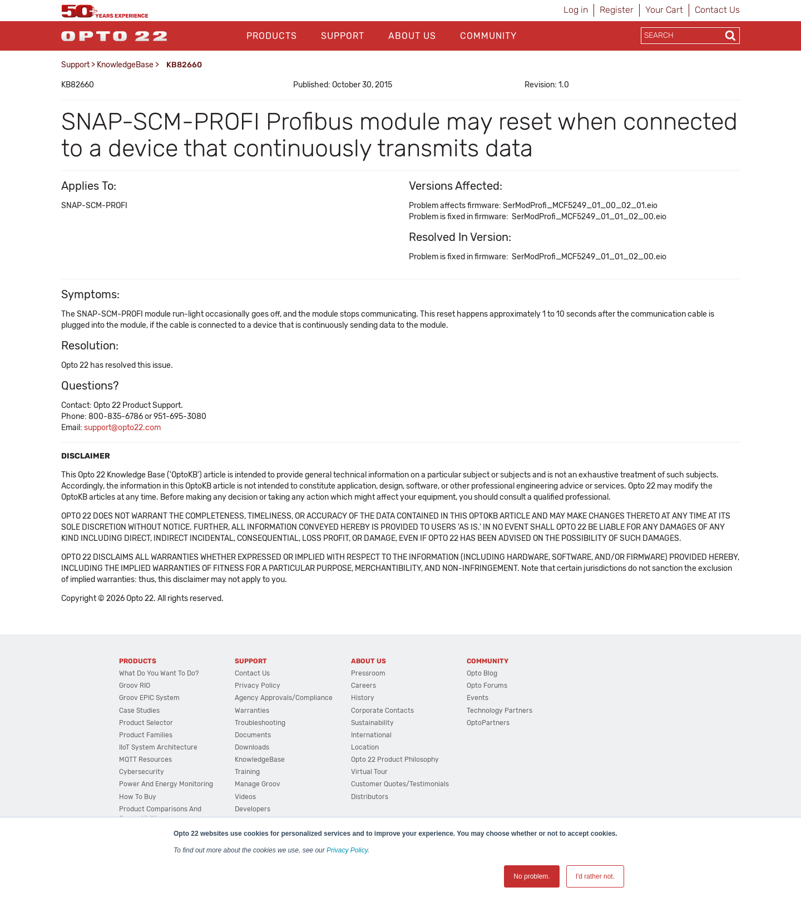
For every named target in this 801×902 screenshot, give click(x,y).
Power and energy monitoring (166, 784)
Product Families (145, 735)
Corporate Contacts (382, 710)
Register (617, 9)
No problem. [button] (531, 876)
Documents (253, 735)
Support (342, 36)
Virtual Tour (369, 772)
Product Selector (146, 723)
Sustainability (372, 723)
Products (271, 36)
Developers (252, 809)
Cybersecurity (141, 772)
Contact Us (717, 9)
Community (488, 36)
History (362, 698)
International (371, 735)
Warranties (252, 710)
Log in (575, 9)
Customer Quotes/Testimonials (400, 784)
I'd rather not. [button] (595, 876)
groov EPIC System (149, 698)
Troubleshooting (260, 723)
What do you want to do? (159, 673)
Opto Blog (482, 673)
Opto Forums (487, 685)
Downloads (252, 747)
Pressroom (368, 673)
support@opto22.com (122, 427)
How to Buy (137, 797)
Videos (245, 797)
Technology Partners (499, 710)
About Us (412, 36)
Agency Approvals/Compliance (284, 698)
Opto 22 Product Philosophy (395, 759)
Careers (363, 685)
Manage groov (257, 784)
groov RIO (134, 685)
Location (365, 747)
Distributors (369, 797)
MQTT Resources (145, 759)
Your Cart (664, 9)
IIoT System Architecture (158, 747)
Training (247, 772)
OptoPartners (488, 723)
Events (477, 698)
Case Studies (139, 710)
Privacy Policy (347, 850)
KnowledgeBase (125, 65)
